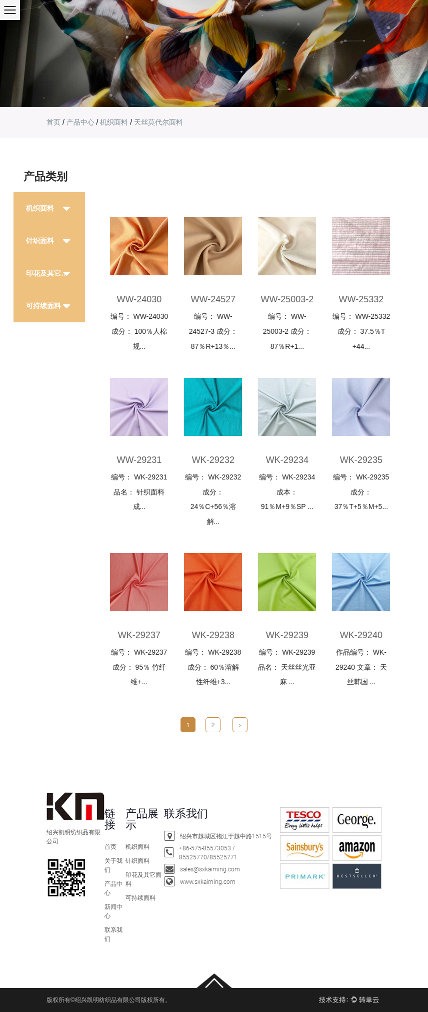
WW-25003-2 (287, 299)
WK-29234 (287, 460)
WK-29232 (213, 460)
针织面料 (40, 241)
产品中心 (80, 122)
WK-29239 (287, 635)
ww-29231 (139, 460)
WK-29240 (361, 635)
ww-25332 (361, 299)
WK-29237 (139, 635)
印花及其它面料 (50, 273)
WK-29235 (361, 460)
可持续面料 (43, 306)
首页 (53, 122)
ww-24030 (139, 299)
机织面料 (114, 122)
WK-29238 (213, 635)
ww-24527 (213, 299)
